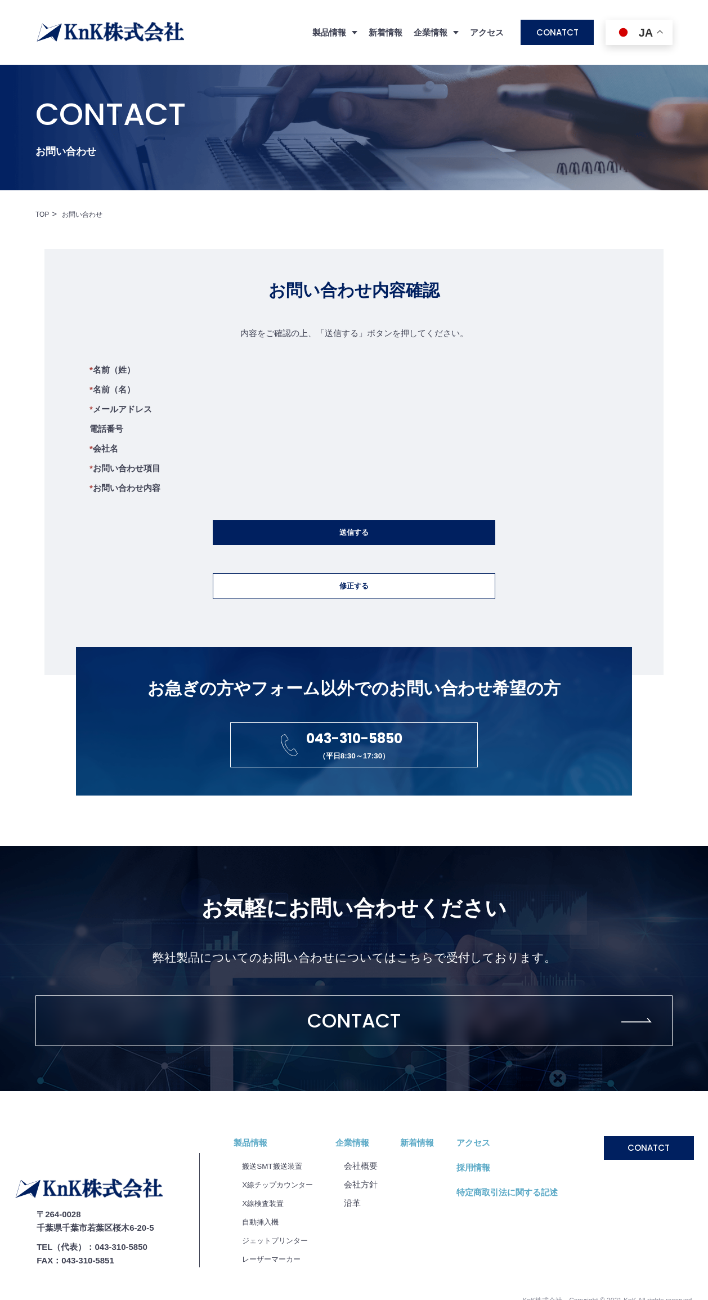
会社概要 (371, 1202)
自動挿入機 (263, 1257)
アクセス (487, 32)
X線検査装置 (266, 1239)
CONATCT (557, 32)
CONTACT (354, 1054)
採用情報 (484, 1203)
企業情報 (363, 1178)
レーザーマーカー (276, 1294)
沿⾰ (363, 1239)
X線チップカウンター (283, 1220)
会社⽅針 (371, 1220)
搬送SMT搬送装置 (276, 1202)
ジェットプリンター (280, 1276)
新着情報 (385, 32)
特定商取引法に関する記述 (517, 1228)
